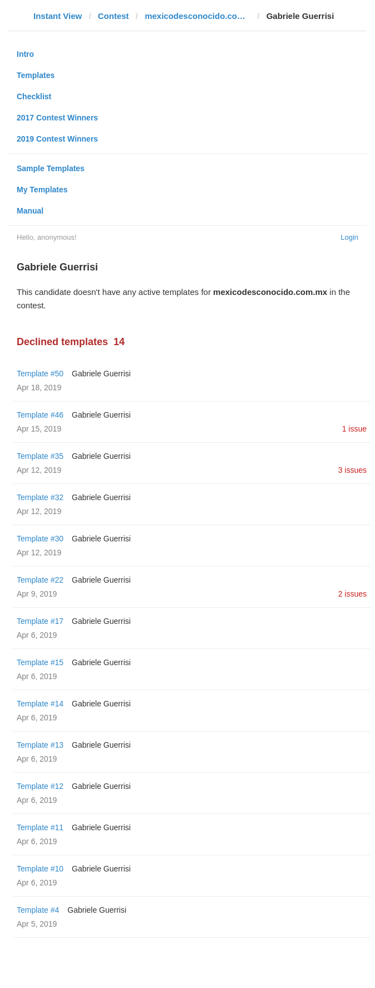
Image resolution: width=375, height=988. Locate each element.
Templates (36, 75)
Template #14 (40, 703)
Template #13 (40, 744)
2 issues (352, 593)
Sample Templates (51, 168)
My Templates (42, 189)
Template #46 (40, 414)
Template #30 (40, 538)
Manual (30, 210)
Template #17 (40, 621)
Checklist (34, 96)
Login (349, 237)
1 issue (354, 428)
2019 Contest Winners (57, 138)
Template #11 (40, 827)
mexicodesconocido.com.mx (197, 16)
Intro (25, 54)
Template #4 (38, 909)
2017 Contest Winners (57, 117)
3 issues (352, 470)
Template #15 (40, 662)
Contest (113, 16)
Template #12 (40, 786)
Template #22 (40, 579)
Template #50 (40, 373)
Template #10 (40, 868)
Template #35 (40, 456)
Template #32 (40, 497)
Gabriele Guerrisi (101, 373)
